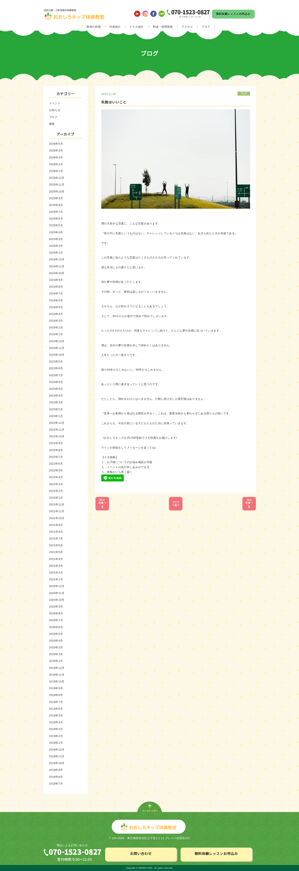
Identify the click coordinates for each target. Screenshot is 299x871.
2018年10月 (57, 763)
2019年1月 (56, 742)
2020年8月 (56, 613)
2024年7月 (56, 293)
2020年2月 (56, 654)
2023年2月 (56, 409)
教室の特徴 (94, 26)
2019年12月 (57, 667)
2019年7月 (56, 701)
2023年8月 (56, 368)
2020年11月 (57, 593)
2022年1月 (56, 497)
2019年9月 (56, 688)
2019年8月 (56, 695)
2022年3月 (56, 484)
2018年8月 (56, 776)
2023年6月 (56, 382)
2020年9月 (56, 606)
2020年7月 (56, 620)
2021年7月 (56, 538)
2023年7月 (56, 375)
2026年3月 (56, 157)
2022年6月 (56, 463)
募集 (52, 123)
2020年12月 (57, 586)
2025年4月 (56, 232)
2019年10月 (57, 681)
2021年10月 (57, 518)
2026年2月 (56, 164)
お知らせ (54, 110)
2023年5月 (56, 388)
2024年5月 (56, 307)
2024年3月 (56, 320)
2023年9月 (56, 361)
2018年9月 (56, 769)
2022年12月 (57, 422)
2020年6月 (56, 627)
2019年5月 (56, 715)
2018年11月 (57, 756)
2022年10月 (57, 436)
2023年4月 (56, 395)
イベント (54, 103)
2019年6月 (56, 708)
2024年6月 (56, 300)
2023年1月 (56, 416)
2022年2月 (56, 490)
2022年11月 (57, 429)
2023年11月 (57, 348)
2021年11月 (57, 511)
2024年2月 (56, 327)
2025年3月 (56, 239)
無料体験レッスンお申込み (233, 13)
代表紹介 (115, 26)
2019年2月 (56, 736)
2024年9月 (56, 279)
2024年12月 (57, 259)
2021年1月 (56, 579)
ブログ (206, 26)
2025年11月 (57, 184)
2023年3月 (56, 402)
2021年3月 (56, 565)
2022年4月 (56, 477)
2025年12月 (57, 177)
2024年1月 (56, 334)
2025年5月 (56, 225)
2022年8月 (56, 450)
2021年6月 (56, 545)
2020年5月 (56, 633)
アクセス (187, 26)
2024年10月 (57, 273)
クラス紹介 (136, 26)
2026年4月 (56, 150)
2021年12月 (57, 504)
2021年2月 (56, 572)
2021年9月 (56, 525)
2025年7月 (56, 211)
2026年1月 (56, 171)
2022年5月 (56, 470)
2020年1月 (56, 660)
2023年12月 (57, 341)
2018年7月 (56, 783)
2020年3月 (56, 647)
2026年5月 (56, 143)
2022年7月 (56, 456)
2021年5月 (56, 552)
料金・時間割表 (163, 26)
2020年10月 (57, 599)
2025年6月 (56, 218)
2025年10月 (57, 191)
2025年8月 (56, 205)
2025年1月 (56, 252)
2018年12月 (57, 749)
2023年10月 (57, 354)
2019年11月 (57, 674)
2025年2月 (56, 245)
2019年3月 (56, 729)
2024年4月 (56, 313)
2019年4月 (56, 722)
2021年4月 (56, 559)
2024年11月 (57, 266)
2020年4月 (56, 640)
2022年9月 (56, 443)
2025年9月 (56, 198)
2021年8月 (56, 531)
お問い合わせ (141, 854)
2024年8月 (56, 286)
